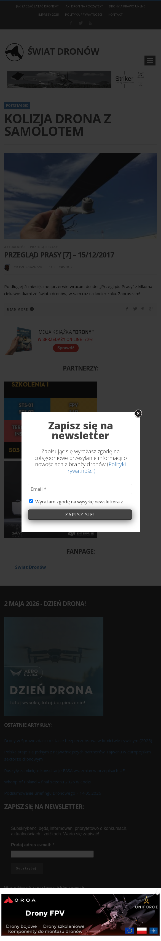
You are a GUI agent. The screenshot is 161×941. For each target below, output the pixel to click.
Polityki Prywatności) (95, 353)
